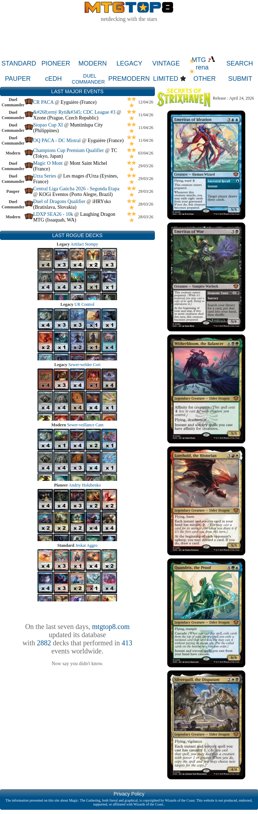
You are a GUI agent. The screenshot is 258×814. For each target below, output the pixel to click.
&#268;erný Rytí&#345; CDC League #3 (74, 112)
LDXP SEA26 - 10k (53, 214)
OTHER (205, 78)
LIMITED (165, 78)
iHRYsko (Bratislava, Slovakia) (72, 204)
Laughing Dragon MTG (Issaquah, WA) (74, 217)
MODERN (92, 63)
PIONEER (55, 63)
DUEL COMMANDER (88, 79)
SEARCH (239, 63)
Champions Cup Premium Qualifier (68, 150)
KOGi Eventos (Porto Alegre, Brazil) (76, 194)
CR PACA (44, 102)
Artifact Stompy (84, 244)
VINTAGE (166, 63)
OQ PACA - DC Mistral (57, 140)
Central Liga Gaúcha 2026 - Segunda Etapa (76, 188)
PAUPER (18, 78)
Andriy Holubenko (85, 485)
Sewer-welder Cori (84, 364)
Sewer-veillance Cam (85, 424)
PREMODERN (129, 78)
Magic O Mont (48, 163)
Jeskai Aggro (86, 545)
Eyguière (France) (78, 102)
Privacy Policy (128, 794)
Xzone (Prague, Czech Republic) (66, 117)
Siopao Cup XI (48, 125)
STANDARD (18, 63)
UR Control (84, 304)
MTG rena (203, 63)
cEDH (53, 78)
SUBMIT (240, 78)
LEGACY (129, 63)
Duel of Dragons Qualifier (59, 201)
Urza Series (44, 176)
